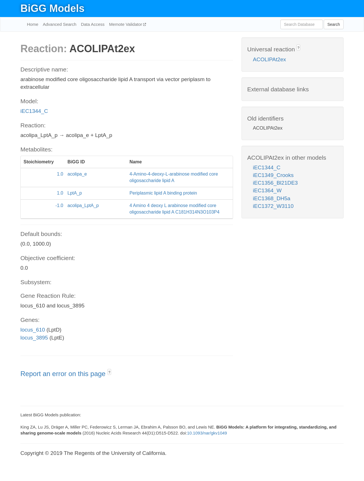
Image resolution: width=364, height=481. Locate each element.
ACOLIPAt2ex (269, 59)
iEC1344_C (34, 111)
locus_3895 (34, 338)
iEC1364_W (267, 190)
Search (333, 24)
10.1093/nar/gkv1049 (207, 433)
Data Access (92, 24)
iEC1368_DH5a (271, 198)
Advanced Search (59, 24)
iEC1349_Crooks (273, 175)
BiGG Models (52, 8)
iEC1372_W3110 (273, 206)
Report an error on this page (63, 373)
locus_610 (32, 330)
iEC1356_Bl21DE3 (275, 183)
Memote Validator (126, 24)
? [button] (109, 372)
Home (32, 24)
